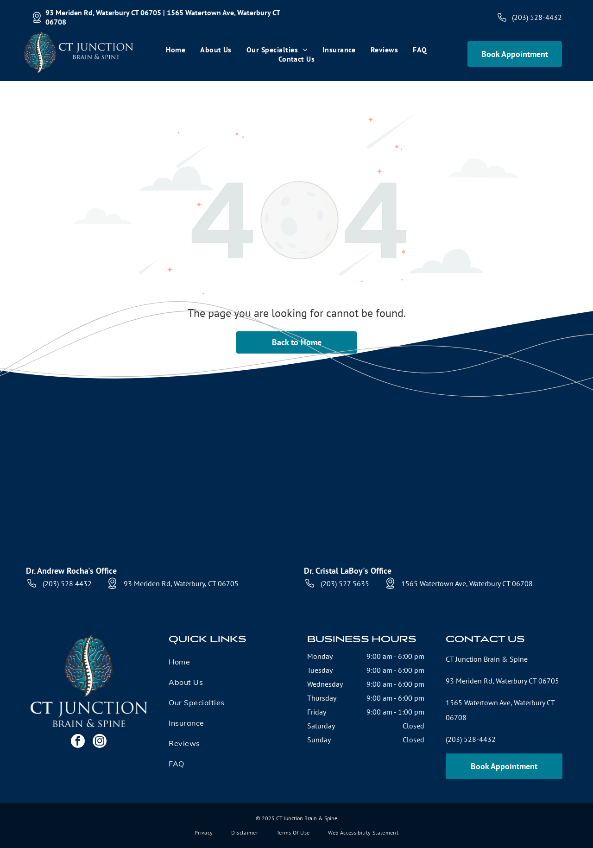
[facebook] (78, 742)
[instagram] (100, 742)
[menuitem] (175, 49)
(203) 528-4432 (537, 17)
